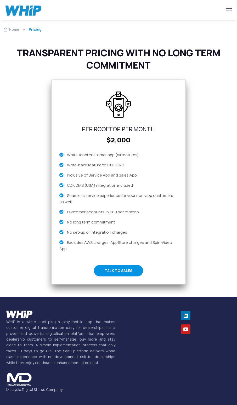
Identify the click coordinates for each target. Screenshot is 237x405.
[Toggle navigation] (229, 10)
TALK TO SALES (118, 270)
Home (11, 29)
